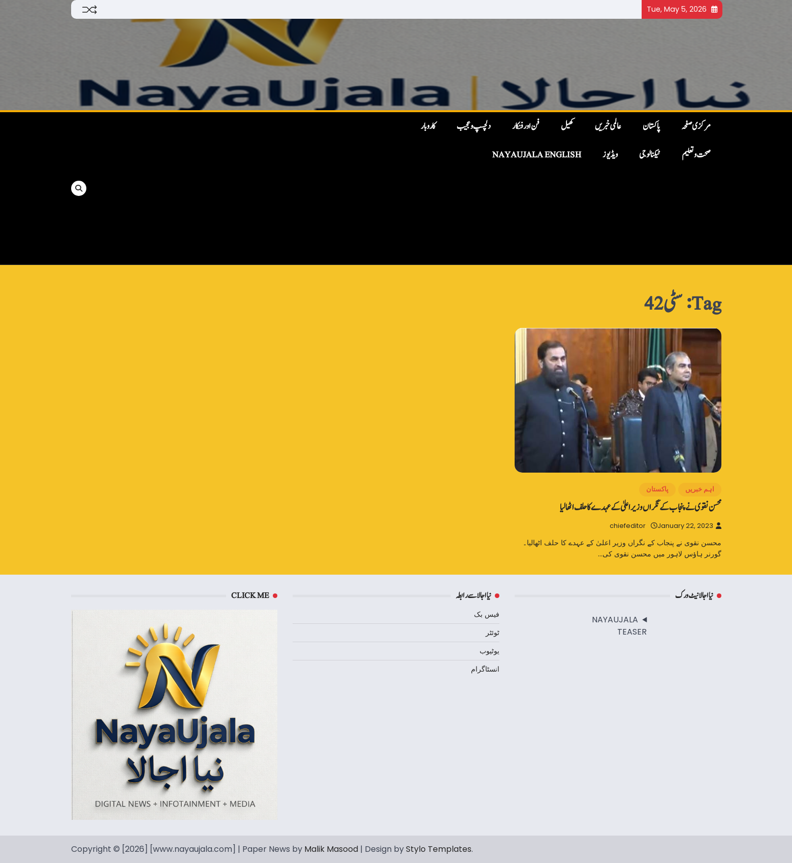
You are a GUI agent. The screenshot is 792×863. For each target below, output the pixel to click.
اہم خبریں (699, 489)
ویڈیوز (610, 155)
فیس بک (486, 614)
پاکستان (651, 126)
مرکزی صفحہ (696, 126)
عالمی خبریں (608, 126)
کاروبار (428, 126)
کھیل (567, 126)
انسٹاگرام (485, 669)
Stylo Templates (438, 849)
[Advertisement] (245, 188)
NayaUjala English (536, 155)
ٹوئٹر (492, 632)
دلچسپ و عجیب (474, 126)
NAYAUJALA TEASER (619, 626)
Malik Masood (331, 849)
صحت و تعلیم (696, 155)
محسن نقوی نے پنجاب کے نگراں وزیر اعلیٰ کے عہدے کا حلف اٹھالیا (640, 507)
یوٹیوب (489, 651)
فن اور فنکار (526, 126)
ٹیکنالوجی (649, 155)
